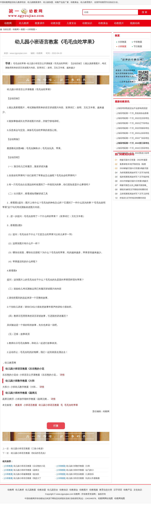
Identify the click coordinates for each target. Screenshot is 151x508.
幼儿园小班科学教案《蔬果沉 (26, 470)
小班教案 (31, 29)
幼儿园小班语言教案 (49, 405)
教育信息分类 (105, 490)
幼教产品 (128, 490)
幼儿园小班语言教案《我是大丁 (27, 478)
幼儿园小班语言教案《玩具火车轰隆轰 (83, 478)
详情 (61, 374)
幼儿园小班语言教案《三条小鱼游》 (28, 448)
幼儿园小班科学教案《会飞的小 (80, 470)
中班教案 (138, 42)
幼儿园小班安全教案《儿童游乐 (80, 474)
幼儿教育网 (10, 362)
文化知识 (137, 490)
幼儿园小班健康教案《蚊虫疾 (26, 474)
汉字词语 (118, 490)
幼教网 (8, 23)
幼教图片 (119, 23)
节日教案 (138, 46)
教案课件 (40, 23)
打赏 (55, 425)
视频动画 (135, 23)
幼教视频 (93, 490)
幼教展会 (103, 23)
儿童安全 (71, 23)
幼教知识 (87, 23)
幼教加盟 (55, 23)
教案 (23, 29)
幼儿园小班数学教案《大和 (78, 466)
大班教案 (122, 42)
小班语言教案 (30, 405)
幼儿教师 (24, 23)
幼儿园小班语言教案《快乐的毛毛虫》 (29, 453)
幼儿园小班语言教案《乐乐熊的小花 (29, 466)
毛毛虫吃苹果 (71, 405)
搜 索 (144, 12)
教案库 (18, 405)
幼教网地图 (119, 498)
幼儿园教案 (30, 490)
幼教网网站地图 (105, 498)
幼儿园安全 (52, 490)
